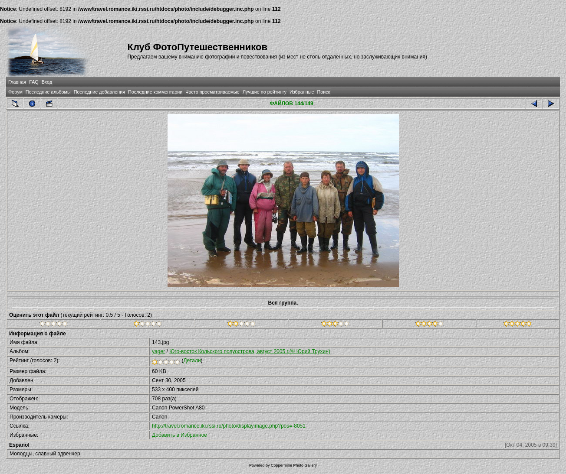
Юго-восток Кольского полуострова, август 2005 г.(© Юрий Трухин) (249, 351)
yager (158, 351)
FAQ (34, 81)
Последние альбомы (48, 91)
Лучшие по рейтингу (264, 91)
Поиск (323, 91)
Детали (192, 360)
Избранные (302, 91)
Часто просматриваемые (212, 91)
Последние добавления (99, 91)
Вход (47, 81)
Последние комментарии (155, 91)
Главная (17, 81)
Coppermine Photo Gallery (294, 465)
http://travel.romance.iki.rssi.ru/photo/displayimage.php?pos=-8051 (229, 426)
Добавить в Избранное (179, 435)
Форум (15, 91)
